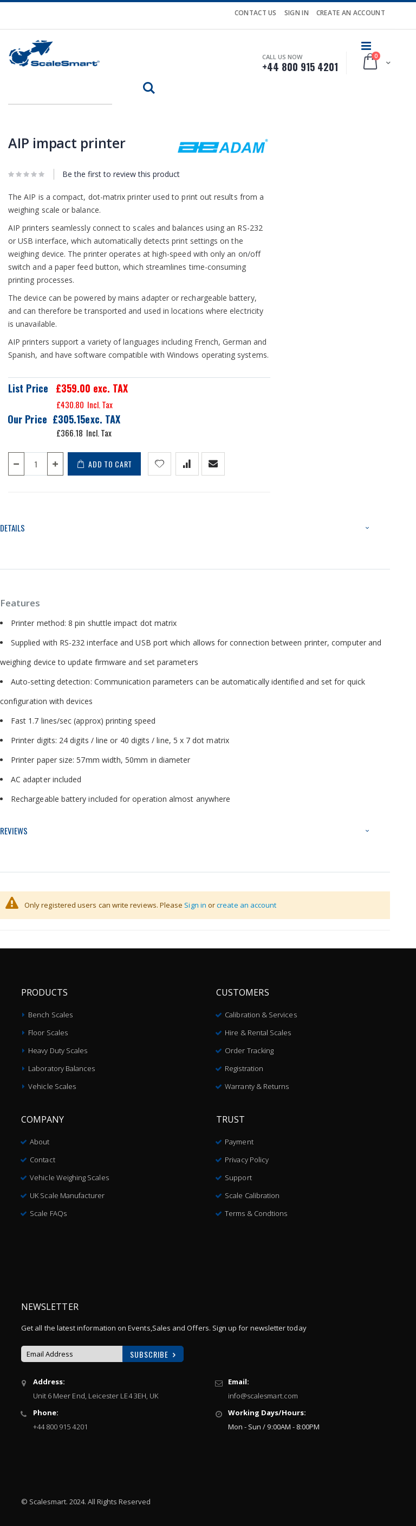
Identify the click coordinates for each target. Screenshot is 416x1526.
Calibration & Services (260, 1010)
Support (238, 1173)
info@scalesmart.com (263, 1391)
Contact (42, 1155)
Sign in (195, 905)
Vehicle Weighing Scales (69, 1173)
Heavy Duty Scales (57, 1046)
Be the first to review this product (121, 174)
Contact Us (256, 12)
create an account (246, 905)
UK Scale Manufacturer (67, 1191)
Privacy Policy (247, 1155)
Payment (239, 1137)
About (39, 1137)
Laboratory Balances (61, 1064)
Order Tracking (249, 1046)
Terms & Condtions (256, 1209)
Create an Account (350, 12)
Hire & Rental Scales (258, 1028)
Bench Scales (50, 1010)
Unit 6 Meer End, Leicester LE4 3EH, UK (95, 1391)
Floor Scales (48, 1028)
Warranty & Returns (257, 1082)
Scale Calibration (252, 1191)
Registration (244, 1064)
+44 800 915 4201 (60, 1422)
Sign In (296, 12)
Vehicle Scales (52, 1082)
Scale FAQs (48, 1209)
